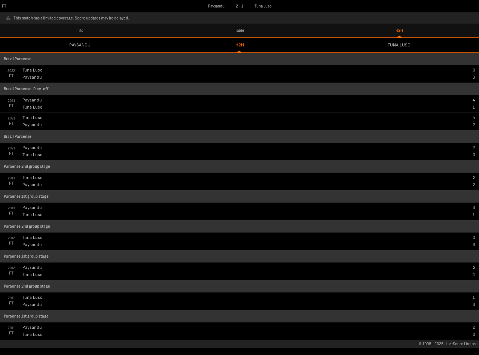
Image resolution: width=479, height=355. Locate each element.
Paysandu (80, 45)
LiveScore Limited (462, 344)
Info (79, 30)
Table (239, 30)
